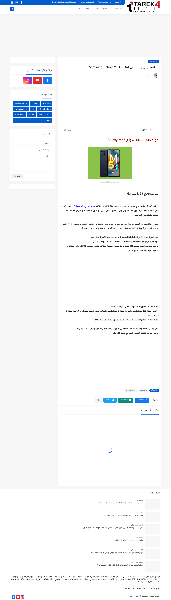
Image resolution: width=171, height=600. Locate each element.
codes (31, 114)
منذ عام (138, 500)
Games (35, 103)
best (49, 114)
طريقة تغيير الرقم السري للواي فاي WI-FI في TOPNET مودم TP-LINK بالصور (113, 528)
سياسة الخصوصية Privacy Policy (63, 2)
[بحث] (12, 9)
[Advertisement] (85, 36)
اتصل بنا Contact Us (86, 2)
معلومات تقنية (100, 9)
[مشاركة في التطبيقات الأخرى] (98, 400)
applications (21, 109)
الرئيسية (118, 2)
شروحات (88, 9)
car (40, 114)
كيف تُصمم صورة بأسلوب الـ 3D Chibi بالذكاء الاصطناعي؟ (120, 565)
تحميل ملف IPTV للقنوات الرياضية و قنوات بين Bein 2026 (120, 503)
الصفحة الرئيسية (116, 9)
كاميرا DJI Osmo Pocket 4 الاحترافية (128, 540)
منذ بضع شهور (136, 537)
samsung (153, 62)
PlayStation (45, 109)
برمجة (48, 120)
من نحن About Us (104, 2)
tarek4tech (134, 596)
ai (33, 109)
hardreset (19, 114)
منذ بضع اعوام (136, 525)
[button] (142, 400)
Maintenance (21, 103)
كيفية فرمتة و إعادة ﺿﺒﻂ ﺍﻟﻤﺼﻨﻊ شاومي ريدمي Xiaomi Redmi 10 (117, 553)
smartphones (131, 390)
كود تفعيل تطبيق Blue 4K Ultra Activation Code (123, 516)
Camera (47, 103)
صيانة (79, 9)
